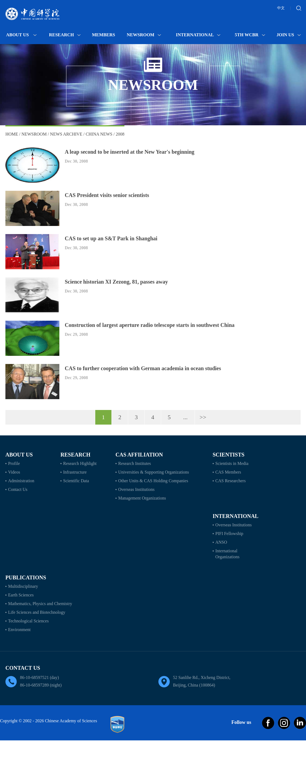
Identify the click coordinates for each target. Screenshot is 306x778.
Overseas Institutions (136, 489)
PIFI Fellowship (229, 533)
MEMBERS (103, 34)
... (185, 417)
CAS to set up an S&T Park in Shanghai (111, 238)
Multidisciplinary (23, 586)
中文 (281, 8)
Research (65, 34)
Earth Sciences (21, 595)
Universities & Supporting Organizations (153, 472)
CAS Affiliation (139, 455)
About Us (21, 34)
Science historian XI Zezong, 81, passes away (116, 282)
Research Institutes (134, 463)
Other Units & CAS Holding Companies (153, 480)
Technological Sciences (28, 621)
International (198, 34)
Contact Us (18, 489)
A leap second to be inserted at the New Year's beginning (129, 152)
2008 (120, 134)
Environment (19, 629)
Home (11, 134)
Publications (25, 577)
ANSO (221, 542)
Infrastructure (75, 472)
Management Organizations (142, 498)
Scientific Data (76, 480)
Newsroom (144, 34)
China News (99, 134)
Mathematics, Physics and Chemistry (40, 603)
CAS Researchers (230, 480)
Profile (14, 463)
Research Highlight (80, 463)
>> (203, 417)
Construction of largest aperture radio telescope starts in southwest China (149, 325)
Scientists (228, 455)
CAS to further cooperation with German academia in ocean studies (143, 368)
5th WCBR (250, 34)
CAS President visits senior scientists (107, 195)
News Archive (66, 134)
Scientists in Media (232, 463)
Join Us (289, 34)
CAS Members (228, 472)
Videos (14, 472)
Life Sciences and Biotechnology (36, 612)
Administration (21, 480)
